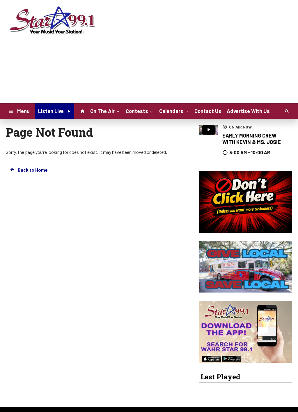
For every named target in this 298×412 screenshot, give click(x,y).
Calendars (174, 110)
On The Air (105, 110)
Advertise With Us (248, 111)
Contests (140, 110)
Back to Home (28, 170)
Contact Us (207, 111)
